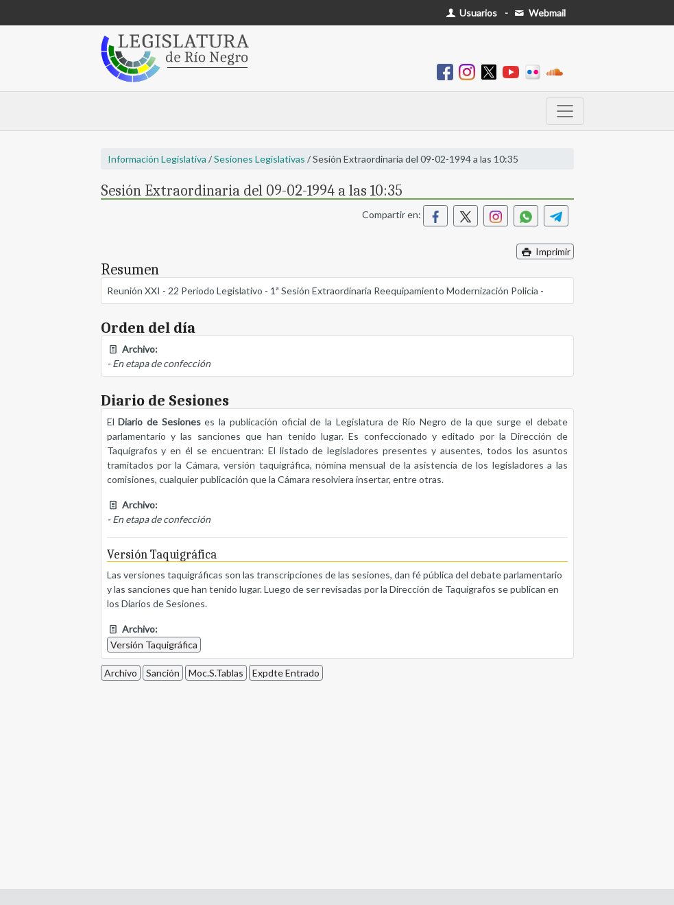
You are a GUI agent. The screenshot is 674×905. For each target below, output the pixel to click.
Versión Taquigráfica (153, 644)
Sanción (163, 673)
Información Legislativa (157, 159)
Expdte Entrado (286, 673)
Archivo (120, 673)
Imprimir (545, 251)
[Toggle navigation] (565, 111)
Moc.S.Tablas (216, 673)
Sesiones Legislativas (259, 159)
